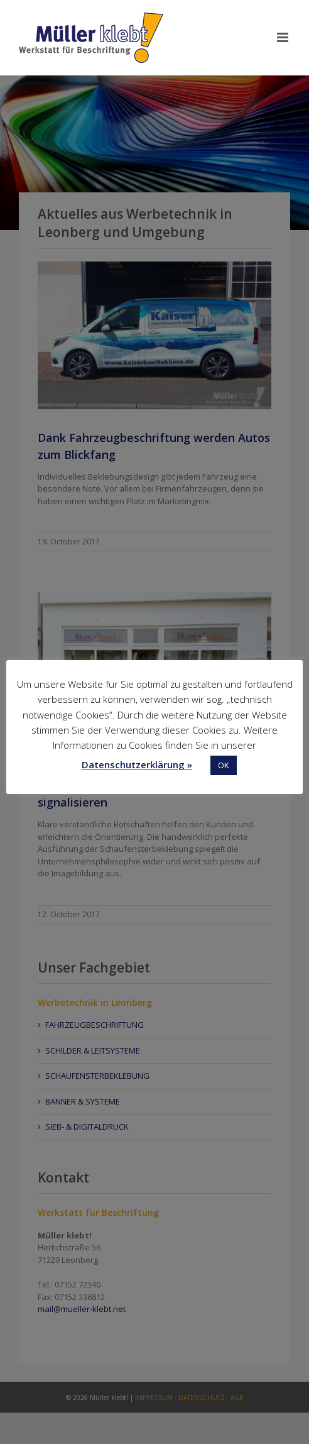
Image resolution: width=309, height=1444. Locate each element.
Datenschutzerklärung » (137, 764)
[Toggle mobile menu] (283, 37)
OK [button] (223, 765)
